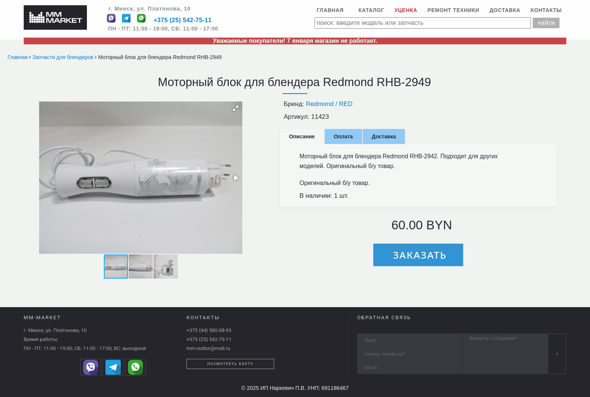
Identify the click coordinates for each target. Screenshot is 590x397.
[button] (236, 108)
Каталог (372, 10)
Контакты (546, 10)
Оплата (343, 136)
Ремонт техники (453, 10)
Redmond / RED (329, 104)
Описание (302, 136)
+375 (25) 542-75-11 (182, 20)
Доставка (505, 10)
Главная (330, 10)
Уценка (406, 10)
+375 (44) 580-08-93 (208, 330)
